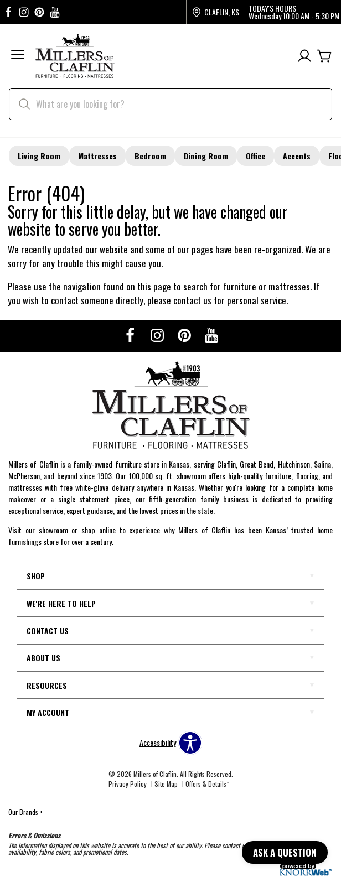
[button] (18, 56)
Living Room (39, 156)
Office (255, 156)
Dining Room (206, 156)
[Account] (304, 56)
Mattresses (97, 156)
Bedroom (150, 156)
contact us (192, 300)
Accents (297, 156)
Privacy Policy (127, 783)
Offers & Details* (207, 783)
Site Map (166, 783)
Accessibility (158, 742)
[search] (170, 104)
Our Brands (25, 812)
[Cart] (324, 56)
